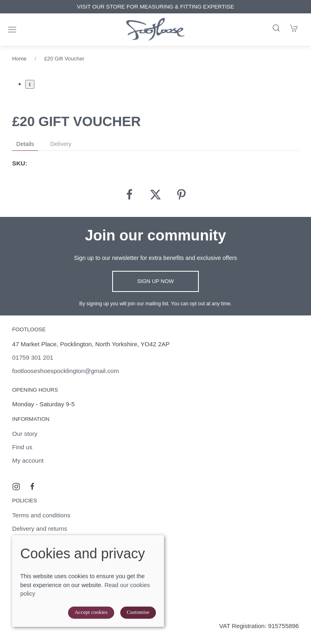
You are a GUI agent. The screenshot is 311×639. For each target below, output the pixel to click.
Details (25, 144)
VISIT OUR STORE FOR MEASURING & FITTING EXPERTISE (164, 7)
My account (28, 460)
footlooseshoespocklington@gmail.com (65, 370)
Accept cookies (91, 612)
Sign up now (155, 281)
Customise (138, 612)
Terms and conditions (41, 515)
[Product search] (276, 28)
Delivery (60, 144)
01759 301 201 (32, 357)
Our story (24, 433)
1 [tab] (29, 84)
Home (19, 59)
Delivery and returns (39, 528)
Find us (22, 447)
